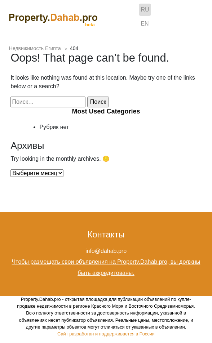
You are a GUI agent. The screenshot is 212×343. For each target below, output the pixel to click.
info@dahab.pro (106, 251)
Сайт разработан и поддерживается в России (106, 334)
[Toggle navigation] (197, 17)
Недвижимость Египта (35, 48)
